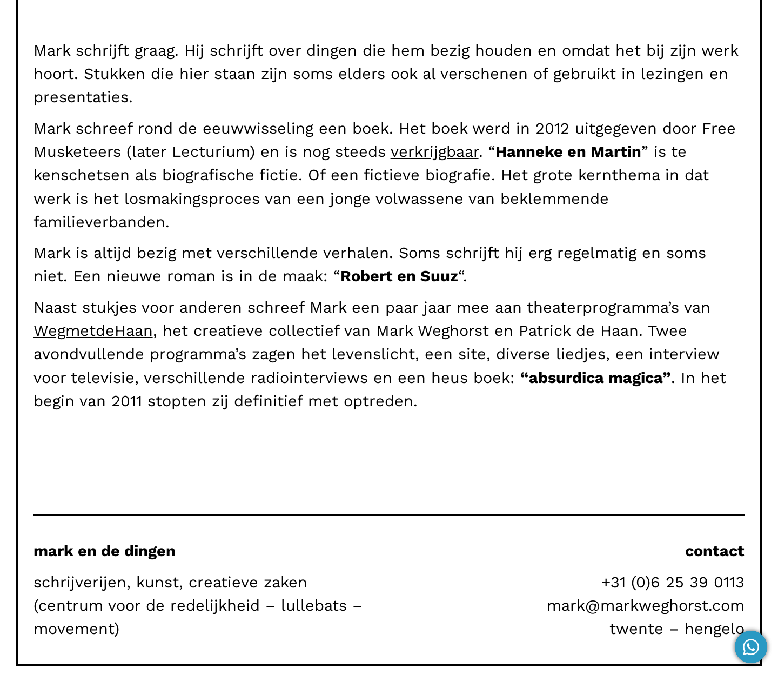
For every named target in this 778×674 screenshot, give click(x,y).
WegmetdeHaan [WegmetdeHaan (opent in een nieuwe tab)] (93, 330)
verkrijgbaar (435, 151)
